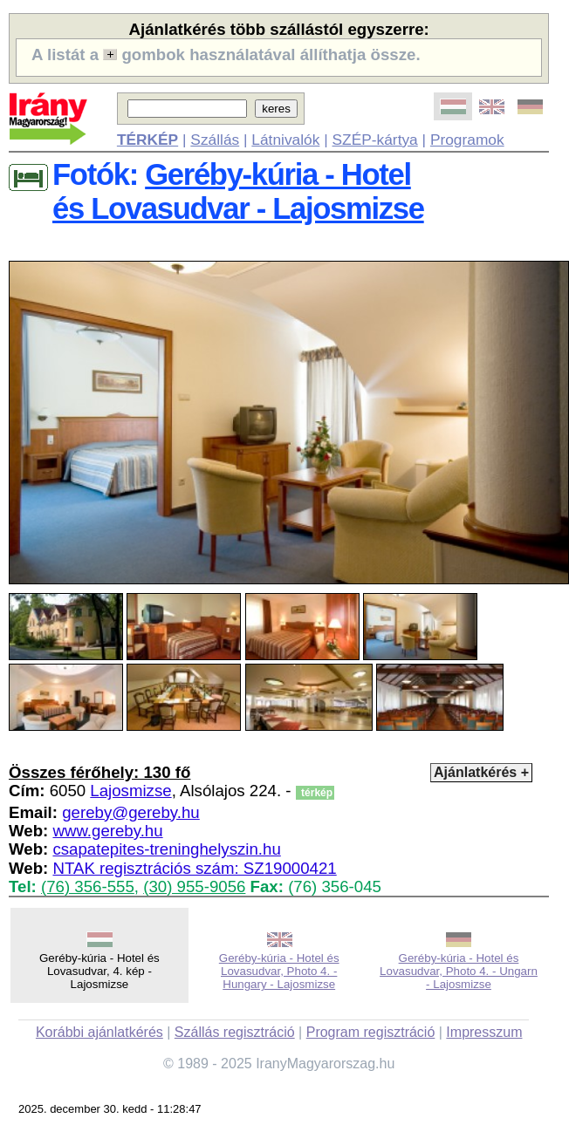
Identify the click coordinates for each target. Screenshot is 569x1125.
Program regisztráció (370, 1032)
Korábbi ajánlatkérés (99, 1032)
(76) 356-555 (87, 886)
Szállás (214, 139)
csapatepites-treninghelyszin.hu (166, 849)
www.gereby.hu (107, 831)
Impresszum (484, 1032)
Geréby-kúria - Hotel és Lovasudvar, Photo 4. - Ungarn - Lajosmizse (459, 971)
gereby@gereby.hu (131, 812)
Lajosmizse (130, 790)
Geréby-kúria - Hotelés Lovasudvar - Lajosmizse (238, 191)
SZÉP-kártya (375, 139)
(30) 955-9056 (194, 886)
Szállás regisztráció (235, 1032)
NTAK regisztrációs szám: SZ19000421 (194, 868)
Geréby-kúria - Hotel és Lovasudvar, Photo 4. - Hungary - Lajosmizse (279, 971)
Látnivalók (285, 139)
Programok (467, 139)
